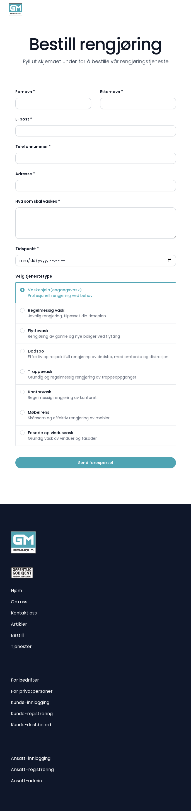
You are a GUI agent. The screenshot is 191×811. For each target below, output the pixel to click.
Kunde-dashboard (31, 725)
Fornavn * (25, 91)
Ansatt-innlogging (30, 758)
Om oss (19, 602)
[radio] (95, 292)
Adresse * (25, 174)
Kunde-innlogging (30, 702)
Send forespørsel (95, 462)
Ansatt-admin (26, 780)
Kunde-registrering (32, 713)
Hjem (16, 590)
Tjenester (21, 646)
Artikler (19, 624)
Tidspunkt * (27, 249)
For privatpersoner (32, 691)
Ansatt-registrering (32, 769)
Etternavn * (111, 91)
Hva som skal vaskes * (37, 201)
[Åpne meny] (178, 9)
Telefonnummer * (33, 146)
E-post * (23, 119)
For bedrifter (25, 680)
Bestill (17, 635)
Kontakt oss (24, 613)
